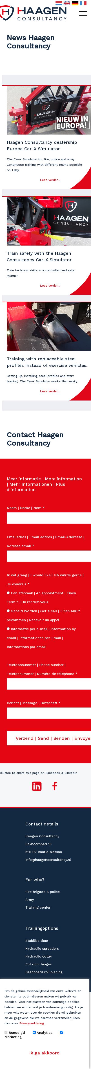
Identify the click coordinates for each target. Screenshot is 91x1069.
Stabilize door (36, 941)
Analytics (42, 1032)
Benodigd (14, 1032)
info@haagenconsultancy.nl (48, 860)
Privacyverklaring (31, 1023)
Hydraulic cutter (38, 956)
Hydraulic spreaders (42, 949)
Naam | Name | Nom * (26, 508)
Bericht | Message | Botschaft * (34, 703)
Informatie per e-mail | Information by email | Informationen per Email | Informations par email (41, 638)
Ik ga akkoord (44, 1053)
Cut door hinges (38, 964)
